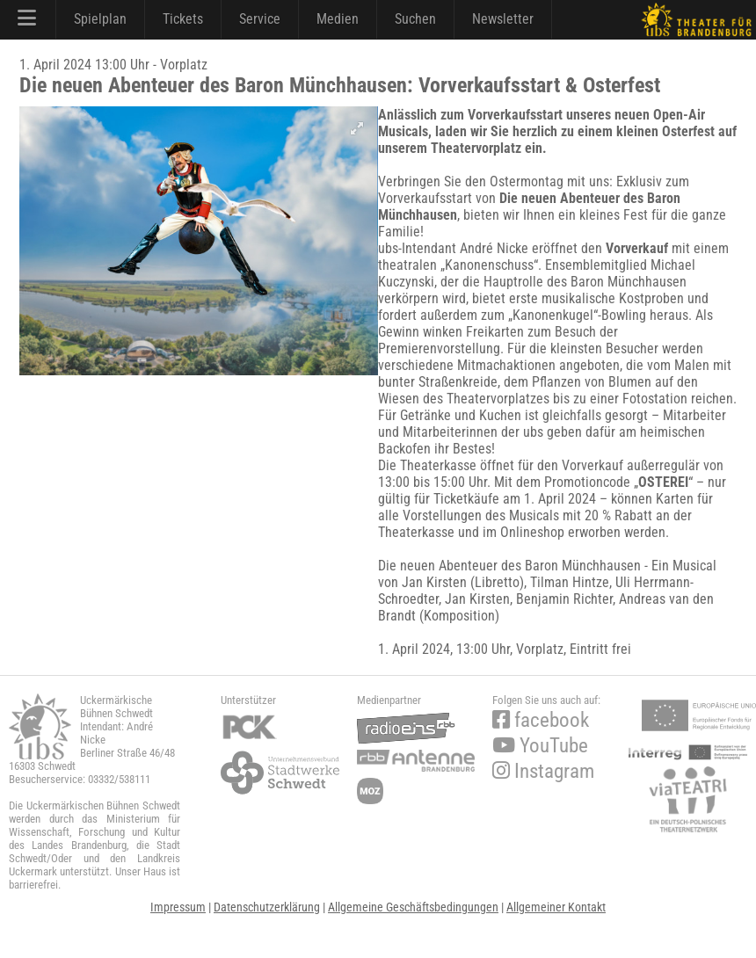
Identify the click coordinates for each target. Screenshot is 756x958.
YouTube (540, 746)
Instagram (543, 771)
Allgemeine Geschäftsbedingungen (413, 907)
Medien (337, 19)
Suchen (415, 19)
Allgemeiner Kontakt (556, 907)
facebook (540, 720)
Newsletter (503, 19)
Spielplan (100, 19)
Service (259, 19)
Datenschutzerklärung (267, 907)
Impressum (178, 907)
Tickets (183, 19)
